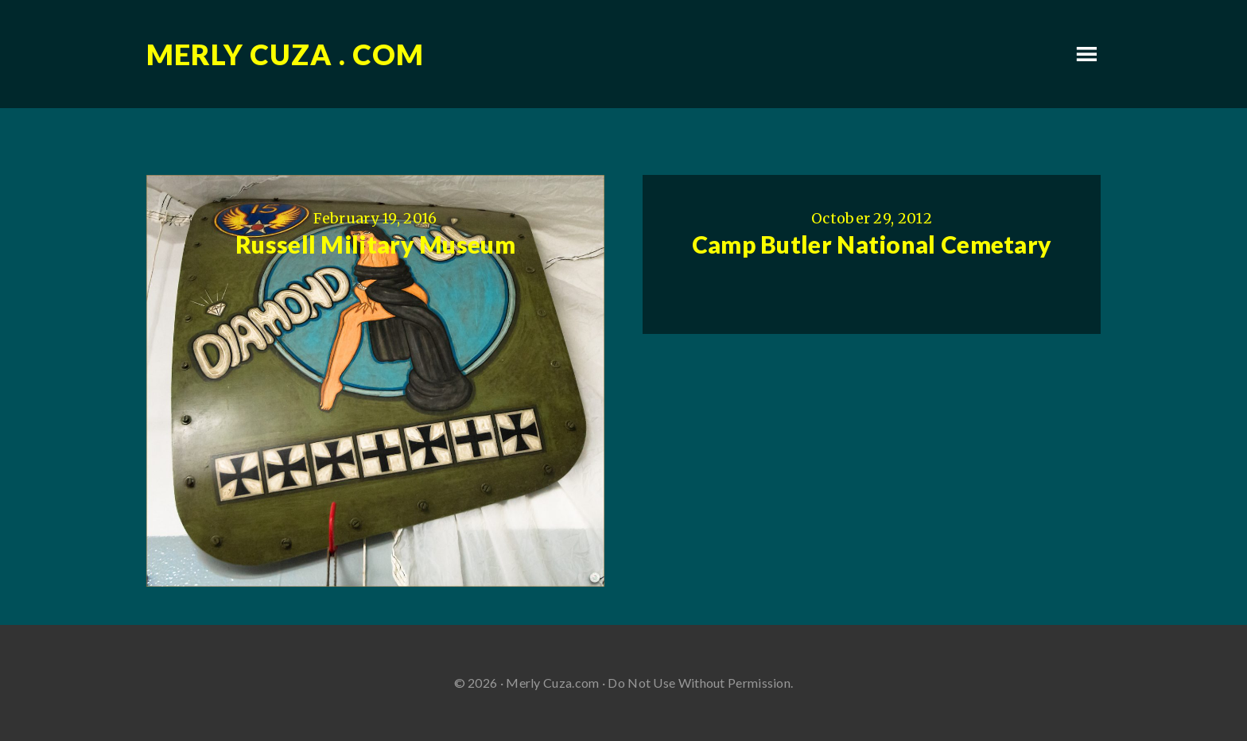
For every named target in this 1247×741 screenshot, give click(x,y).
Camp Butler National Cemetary (872, 244)
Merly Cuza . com (285, 54)
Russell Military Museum (375, 244)
